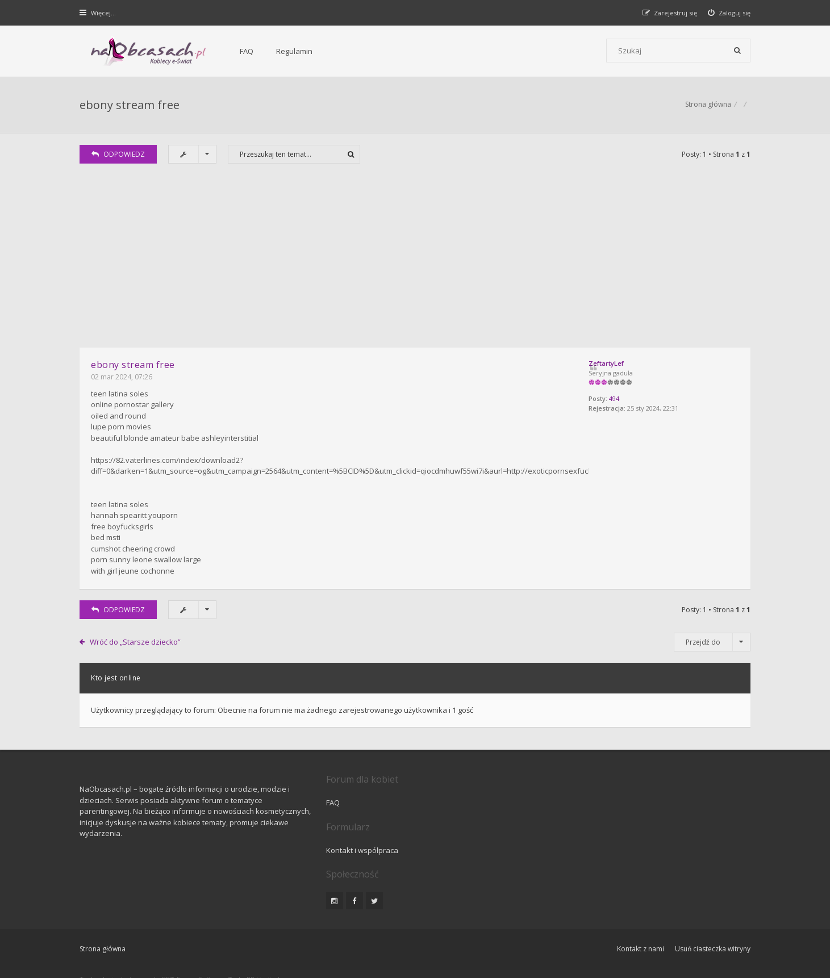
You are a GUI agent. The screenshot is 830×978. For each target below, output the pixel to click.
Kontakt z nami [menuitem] (640, 901)
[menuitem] (729, 13)
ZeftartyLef (626, 364)
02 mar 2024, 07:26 (122, 378)
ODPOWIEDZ (118, 155)
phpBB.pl (194, 950)
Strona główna (708, 105)
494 (634, 400)
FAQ (226, 51)
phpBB (160, 931)
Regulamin (274, 51)
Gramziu (148, 941)
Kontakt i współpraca (568, 802)
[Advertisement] (415, 263)
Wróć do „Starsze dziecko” (135, 642)
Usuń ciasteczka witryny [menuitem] (712, 901)
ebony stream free (130, 105)
